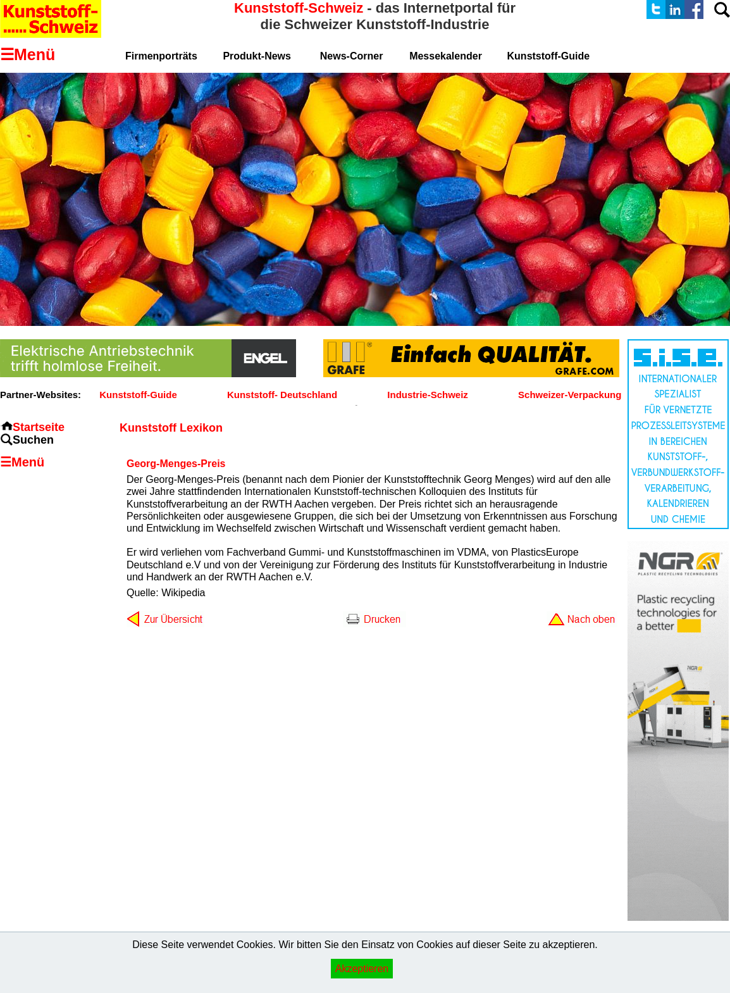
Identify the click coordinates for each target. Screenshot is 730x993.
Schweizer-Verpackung (569, 394)
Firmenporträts (161, 56)
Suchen (33, 440)
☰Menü (22, 462)
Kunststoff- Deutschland (282, 394)
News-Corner (351, 56)
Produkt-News (257, 56)
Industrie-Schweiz (427, 394)
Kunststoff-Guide (137, 394)
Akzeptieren (362, 968)
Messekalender (445, 56)
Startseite (39, 427)
